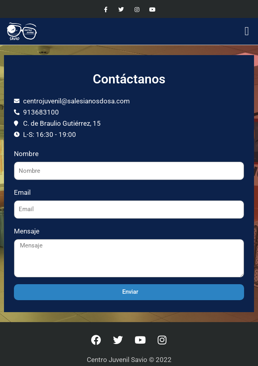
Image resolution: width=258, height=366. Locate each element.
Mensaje (26, 231)
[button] (247, 31)
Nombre (26, 154)
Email (22, 192)
